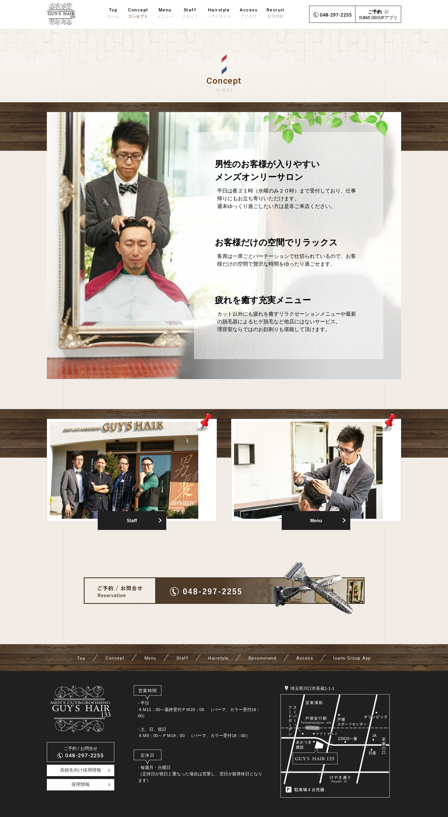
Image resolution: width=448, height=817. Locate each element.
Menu (316, 520)
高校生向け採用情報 (80, 770)
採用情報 (80, 784)
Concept (115, 658)
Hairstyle (218, 658)
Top (81, 658)
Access (304, 658)
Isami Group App (352, 658)
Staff (132, 520)
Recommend (263, 658)
